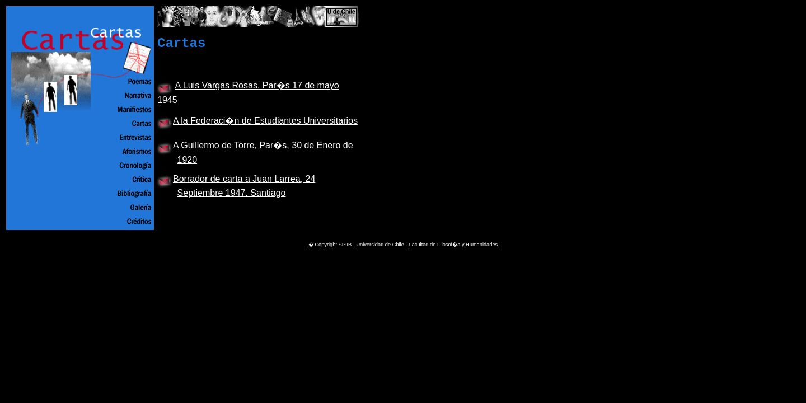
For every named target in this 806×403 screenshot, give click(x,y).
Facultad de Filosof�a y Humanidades (453, 244)
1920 (187, 160)
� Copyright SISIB (330, 244)
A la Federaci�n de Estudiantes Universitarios (265, 120)
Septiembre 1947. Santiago (231, 193)
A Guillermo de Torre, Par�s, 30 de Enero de (263, 145)
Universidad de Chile (380, 244)
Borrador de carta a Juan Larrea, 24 (244, 179)
